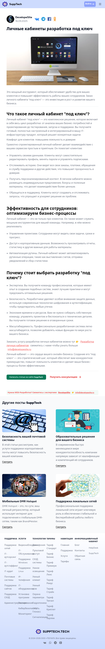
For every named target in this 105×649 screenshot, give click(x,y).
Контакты (80, 550)
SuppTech (94, 553)
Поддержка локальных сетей (76, 501)
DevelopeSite (64, 392)
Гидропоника (40, 603)
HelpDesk (93, 547)
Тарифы (65, 561)
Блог (77, 545)
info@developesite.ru (19, 349)
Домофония (39, 545)
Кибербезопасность (29, 608)
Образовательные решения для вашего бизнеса (75, 438)
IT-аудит (8, 571)
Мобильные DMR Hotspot (19, 501)
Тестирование (25, 603)
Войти (90, 4)
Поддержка (67, 550)
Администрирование (15, 603)
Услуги (64, 556)
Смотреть (7, 462)
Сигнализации (40, 617)
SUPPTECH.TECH (52, 631)
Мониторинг (25, 614)
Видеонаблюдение (28, 545)
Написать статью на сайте (26, 377)
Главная (65, 545)
